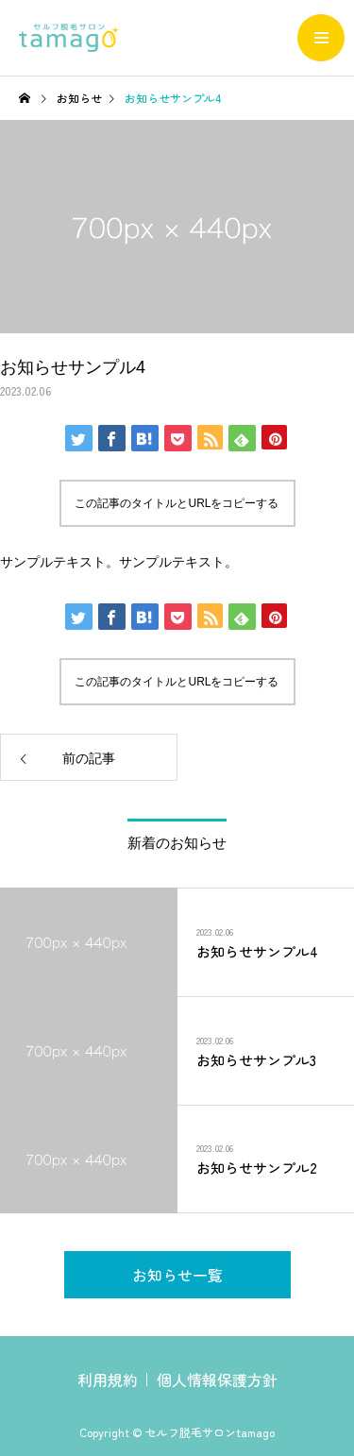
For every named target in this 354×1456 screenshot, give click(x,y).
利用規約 (107, 1379)
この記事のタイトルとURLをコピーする (176, 503)
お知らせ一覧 (177, 1274)
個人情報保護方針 (217, 1379)
